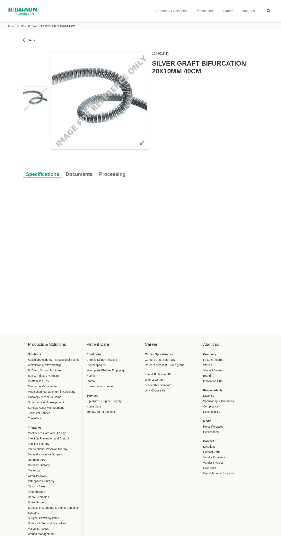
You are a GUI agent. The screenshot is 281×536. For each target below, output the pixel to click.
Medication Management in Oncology (51, 391)
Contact (208, 441)
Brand (207, 375)
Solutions (34, 354)
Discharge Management (43, 386)
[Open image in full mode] (142, 143)
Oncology (34, 470)
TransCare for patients (101, 411)
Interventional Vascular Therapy (48, 449)
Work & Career (154, 379)
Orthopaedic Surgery (41, 481)
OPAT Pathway (37, 475)
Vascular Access (38, 528)
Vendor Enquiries (214, 457)
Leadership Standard (158, 385)
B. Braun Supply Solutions (44, 370)
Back (29, 40)
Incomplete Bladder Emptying (105, 370)
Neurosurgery (36, 459)
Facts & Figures (213, 359)
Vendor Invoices (213, 462)
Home (11, 26)
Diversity (208, 395)
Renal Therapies (38, 497)
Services (92, 395)
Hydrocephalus (96, 365)
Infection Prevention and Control (48, 438)
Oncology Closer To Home (44, 397)
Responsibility (213, 390)
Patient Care (205, 11)
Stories (207, 365)
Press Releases (213, 426)
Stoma (91, 381)
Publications (211, 432)
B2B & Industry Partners (43, 375)
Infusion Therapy (38, 443)
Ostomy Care (36, 486)
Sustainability (211, 411)
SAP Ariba (209, 468)
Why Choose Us (155, 390)
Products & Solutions (171, 11)
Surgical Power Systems (43, 518)
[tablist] (140, 172)
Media (207, 421)
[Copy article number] (167, 53)
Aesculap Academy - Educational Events (53, 359)
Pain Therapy (36, 491)
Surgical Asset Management (46, 407)
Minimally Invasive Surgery (45, 454)
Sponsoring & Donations (218, 401)
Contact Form (212, 452)
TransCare (35, 418)
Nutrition (92, 375)
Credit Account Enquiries (219, 473)
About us (248, 11)
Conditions (94, 354)
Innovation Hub (212, 381)
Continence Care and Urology (47, 433)
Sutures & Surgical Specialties (47, 523)
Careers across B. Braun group (164, 365)
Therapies (35, 427)
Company (209, 354)
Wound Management (41, 534)
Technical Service (39, 413)
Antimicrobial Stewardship (44, 365)
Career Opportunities (159, 354)
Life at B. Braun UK (158, 374)
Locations (209, 446)
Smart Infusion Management (46, 402)
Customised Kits (38, 381)
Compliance (210, 406)
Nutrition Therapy (39, 465)
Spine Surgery (37, 502)
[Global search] (269, 11)
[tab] (43, 173)
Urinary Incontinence (100, 386)
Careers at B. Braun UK (160, 359)
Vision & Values (213, 370)
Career (228, 11)
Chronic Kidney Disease (102, 359)
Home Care (94, 406)
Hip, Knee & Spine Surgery (104, 401)
